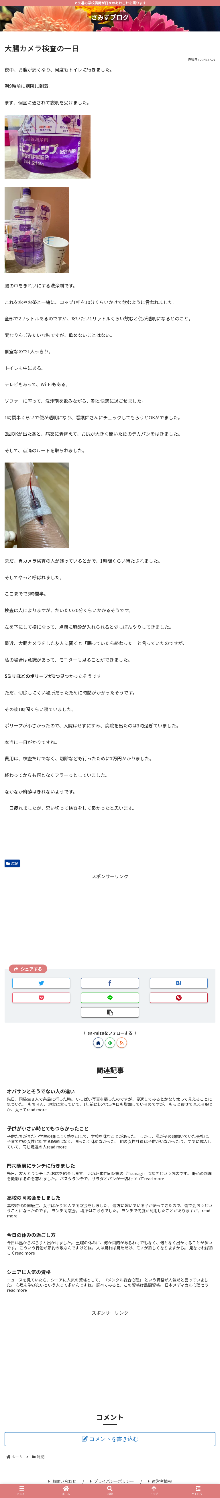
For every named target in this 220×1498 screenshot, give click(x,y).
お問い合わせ (62, 1481)
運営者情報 (160, 1481)
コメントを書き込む (113, 1439)
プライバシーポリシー (112, 1481)
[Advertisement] (110, 920)
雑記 (12, 863)
